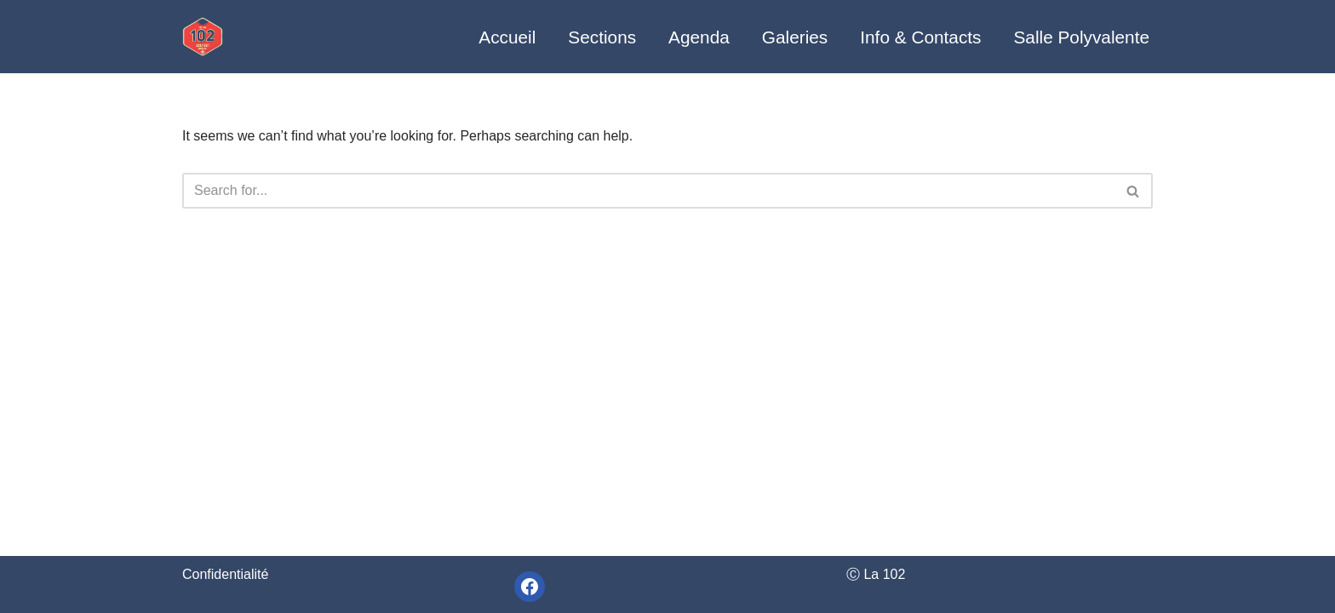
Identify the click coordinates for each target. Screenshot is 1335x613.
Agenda (699, 37)
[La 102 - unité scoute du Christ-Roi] (202, 36)
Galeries (795, 37)
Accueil (507, 37)
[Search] (648, 191)
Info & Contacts (920, 37)
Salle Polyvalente (1081, 37)
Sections (602, 37)
